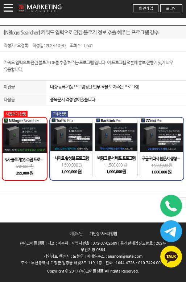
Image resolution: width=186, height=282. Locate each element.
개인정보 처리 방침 (103, 233)
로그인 (171, 8)
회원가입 (146, 8)
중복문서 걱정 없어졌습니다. (73, 99)
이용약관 (75, 233)
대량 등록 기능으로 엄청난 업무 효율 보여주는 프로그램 (94, 86)
